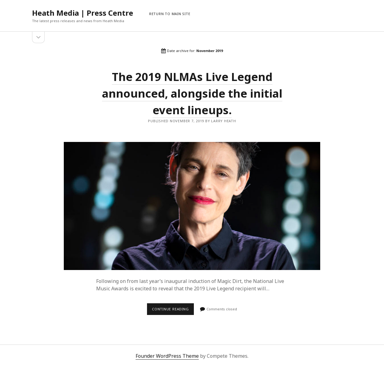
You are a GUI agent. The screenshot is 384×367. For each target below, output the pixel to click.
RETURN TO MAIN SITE (169, 13)
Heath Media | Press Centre (82, 13)
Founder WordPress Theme (167, 356)
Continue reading (173, 310)
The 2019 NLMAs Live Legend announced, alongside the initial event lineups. (192, 93)
